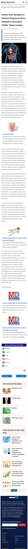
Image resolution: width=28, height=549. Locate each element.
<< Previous (6, 376)
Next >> (23, 376)
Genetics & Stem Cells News (13, 6)
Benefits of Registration (20, 536)
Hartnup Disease (16, 398)
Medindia (2, 6)
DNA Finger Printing (17, 418)
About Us (4, 533)
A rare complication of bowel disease (14, 303)
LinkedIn (5, 362)
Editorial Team (5, 542)
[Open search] (23, 2)
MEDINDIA (9, 2)
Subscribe (22, 524)
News (6, 6)
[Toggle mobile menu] (2, 2)
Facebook (6, 352)
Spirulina (14, 408)
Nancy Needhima (6, 28)
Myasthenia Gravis (17, 388)
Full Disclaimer (16, 516)
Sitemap (16, 538)
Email (5, 366)
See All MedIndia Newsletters (9, 528)
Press (16, 542)
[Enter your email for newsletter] (10, 525)
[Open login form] (26, 2)
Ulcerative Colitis (8, 134)
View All (14, 490)
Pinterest (5, 359)
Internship (4, 540)
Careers (4, 535)
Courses (4, 538)
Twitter (5, 355)
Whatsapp (6, 349)
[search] (12, 497)
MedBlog (16, 540)
